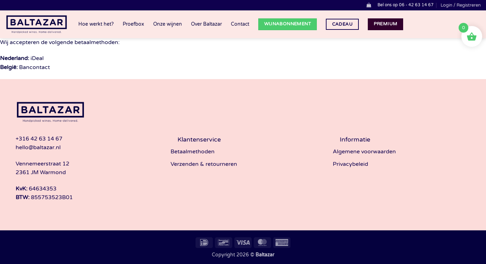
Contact (240, 24)
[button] (368, 5)
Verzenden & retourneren (204, 164)
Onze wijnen (167, 24)
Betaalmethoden (193, 151)
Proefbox (133, 24)
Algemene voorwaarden (364, 151)
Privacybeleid (350, 164)
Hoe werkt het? (96, 24)
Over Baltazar (206, 24)
